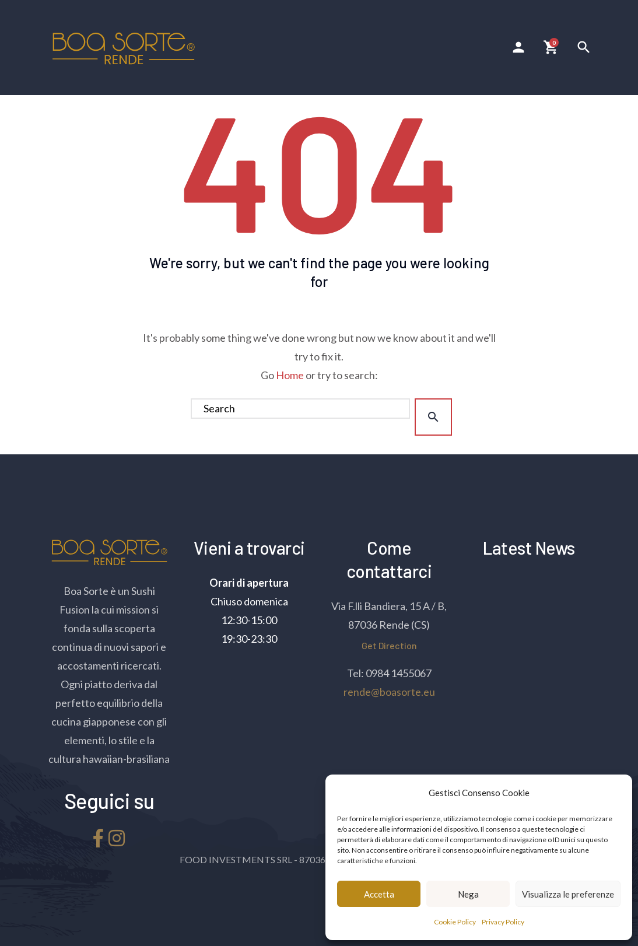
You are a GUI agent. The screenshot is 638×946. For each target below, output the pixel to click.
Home (290, 375)
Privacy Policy (503, 921)
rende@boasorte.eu (389, 691)
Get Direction (389, 645)
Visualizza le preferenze (568, 894)
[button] (615, 792)
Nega (468, 894)
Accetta (379, 894)
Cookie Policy (455, 921)
